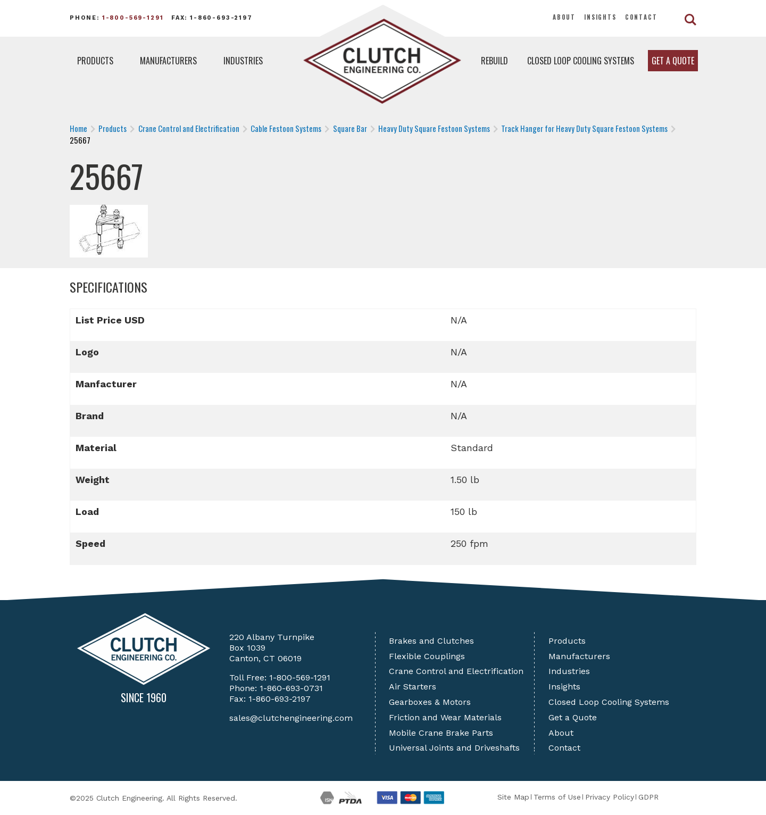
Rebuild (494, 60)
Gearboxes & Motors (430, 702)
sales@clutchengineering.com (291, 718)
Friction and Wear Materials (445, 717)
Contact (641, 17)
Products (95, 60)
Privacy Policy (609, 797)
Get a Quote (673, 60)
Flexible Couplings (427, 656)
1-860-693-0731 (291, 688)
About (564, 17)
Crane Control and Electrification (456, 671)
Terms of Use (557, 797)
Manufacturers (168, 60)
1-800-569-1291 (133, 17)
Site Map (513, 797)
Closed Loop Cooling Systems (580, 60)
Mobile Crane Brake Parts (441, 733)
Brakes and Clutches (431, 641)
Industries (243, 60)
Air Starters (412, 686)
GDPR (648, 797)
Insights (600, 17)
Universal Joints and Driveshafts (454, 748)
